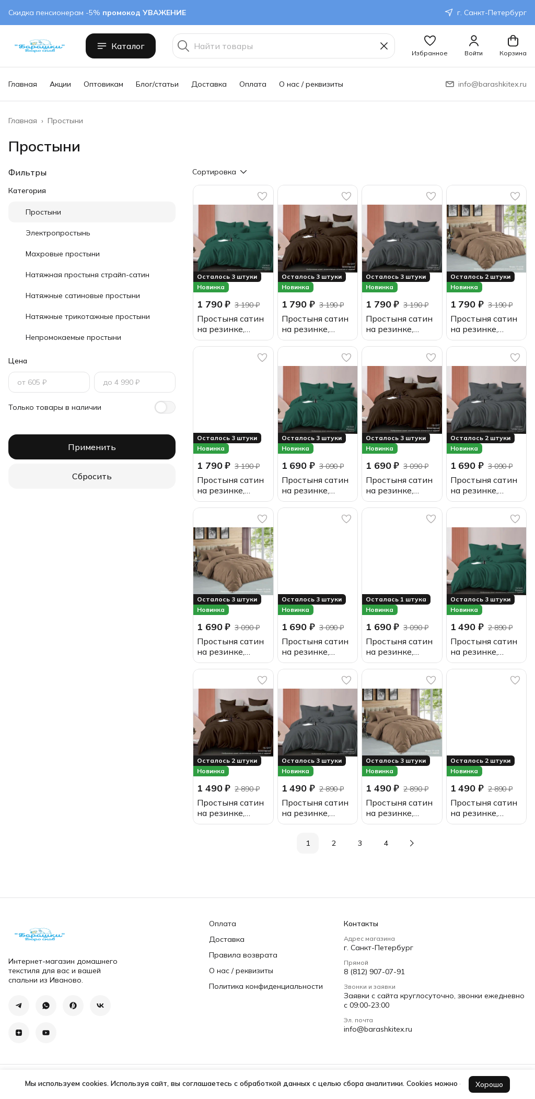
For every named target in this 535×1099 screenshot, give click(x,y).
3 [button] (360, 843)
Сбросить (92, 476)
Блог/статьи (157, 84)
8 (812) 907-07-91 (374, 971)
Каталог (121, 46)
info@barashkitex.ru (378, 1029)
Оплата (252, 84)
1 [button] (308, 843)
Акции (60, 84)
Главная (22, 84)
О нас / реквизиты (311, 84)
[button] (430, 45)
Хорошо (489, 1084)
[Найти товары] (284, 46)
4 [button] (386, 843)
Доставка (209, 84)
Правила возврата (243, 955)
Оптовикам (103, 84)
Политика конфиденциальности (266, 986)
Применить (92, 447)
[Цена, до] (135, 382)
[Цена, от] (49, 382)
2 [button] (334, 843)
